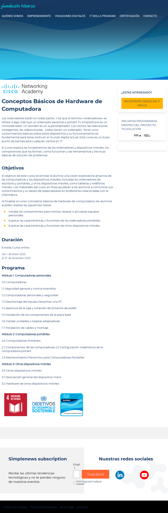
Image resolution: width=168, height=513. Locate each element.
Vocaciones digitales (70, 16)
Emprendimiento (39, 16)
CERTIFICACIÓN (129, 16)
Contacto (150, 16)
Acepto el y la (89, 482)
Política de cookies (15, 507)
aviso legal (87, 481)
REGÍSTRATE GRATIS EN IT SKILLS (142, 103)
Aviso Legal (67, 507)
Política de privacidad (43, 507)
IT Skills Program (103, 16)
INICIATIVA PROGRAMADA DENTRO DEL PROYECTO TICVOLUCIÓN (139, 125)
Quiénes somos (12, 16)
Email (76, 464)
